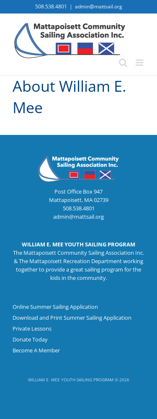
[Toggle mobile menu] (140, 62)
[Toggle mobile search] (123, 62)
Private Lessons (32, 328)
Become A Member (36, 350)
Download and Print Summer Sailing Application (72, 317)
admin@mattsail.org (98, 6)
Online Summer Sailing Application (55, 306)
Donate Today (30, 339)
